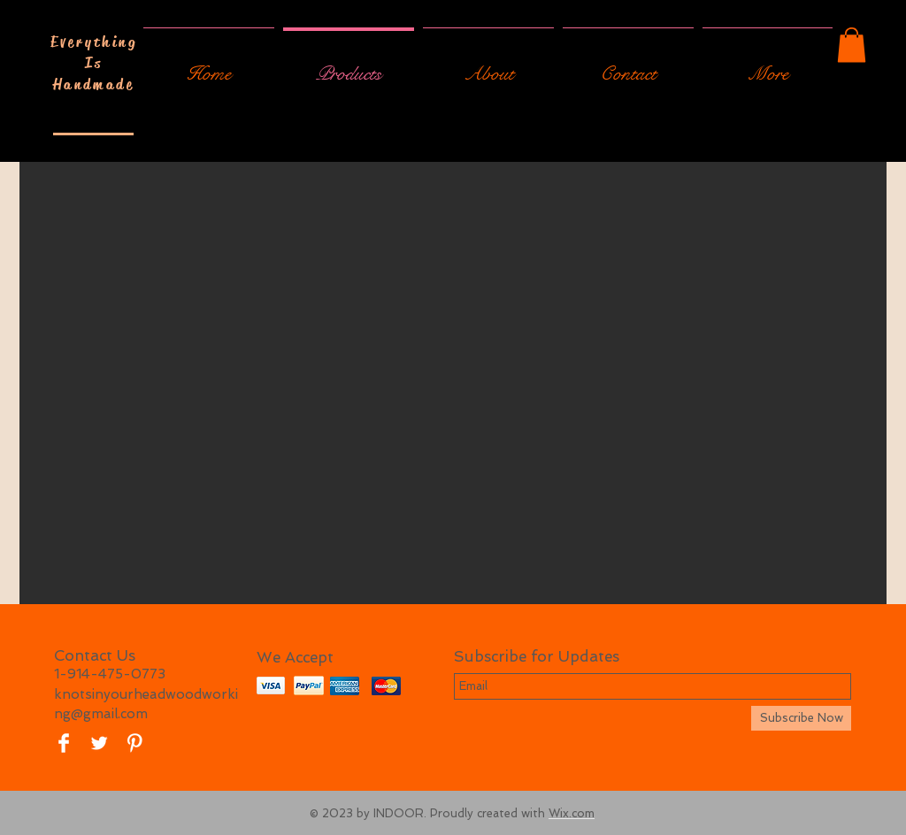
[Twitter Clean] (99, 743)
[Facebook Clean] (63, 743)
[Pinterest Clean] (134, 743)
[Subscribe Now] (801, 718)
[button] (851, 44)
